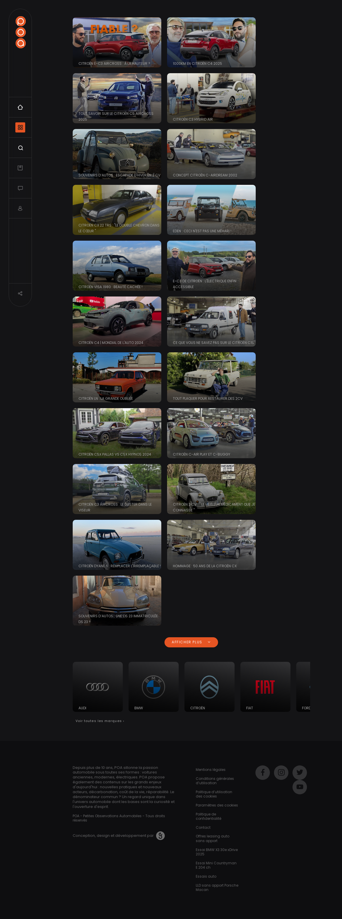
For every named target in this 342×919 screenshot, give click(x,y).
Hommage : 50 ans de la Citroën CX (205, 565)
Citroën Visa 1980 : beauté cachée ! (110, 286)
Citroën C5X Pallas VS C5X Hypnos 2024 (114, 454)
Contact (203, 827)
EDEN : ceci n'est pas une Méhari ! (202, 231)
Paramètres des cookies (217, 805)
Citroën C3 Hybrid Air (193, 119)
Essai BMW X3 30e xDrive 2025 (217, 852)
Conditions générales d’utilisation (215, 781)
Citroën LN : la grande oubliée (105, 398)
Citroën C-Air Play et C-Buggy (201, 454)
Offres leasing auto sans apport (212, 838)
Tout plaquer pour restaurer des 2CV (208, 398)
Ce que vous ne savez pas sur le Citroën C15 (213, 342)
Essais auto (206, 876)
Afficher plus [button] (191, 642)
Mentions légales (211, 769)
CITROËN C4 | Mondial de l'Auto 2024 (110, 342)
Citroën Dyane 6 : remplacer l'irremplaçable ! (119, 565)
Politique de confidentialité (208, 816)
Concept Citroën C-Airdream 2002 (205, 175)
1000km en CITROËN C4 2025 (197, 63)
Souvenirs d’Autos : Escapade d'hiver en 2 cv (119, 175)
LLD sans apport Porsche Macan (217, 887)
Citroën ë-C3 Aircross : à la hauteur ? (114, 63)
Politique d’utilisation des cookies (214, 794)
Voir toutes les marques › (100, 721)
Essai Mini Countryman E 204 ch (216, 865)
